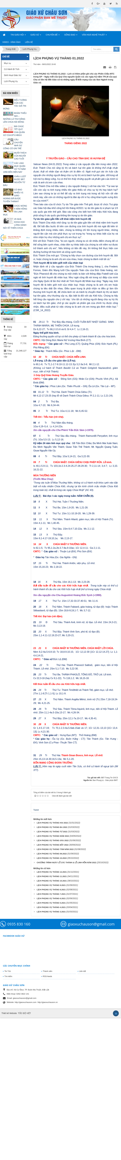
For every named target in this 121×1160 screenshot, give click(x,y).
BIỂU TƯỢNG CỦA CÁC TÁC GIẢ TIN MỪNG (15, 104)
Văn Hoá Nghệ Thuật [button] (94, 36)
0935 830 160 (18, 1066)
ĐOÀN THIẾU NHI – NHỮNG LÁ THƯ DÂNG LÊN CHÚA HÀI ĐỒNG (15, 117)
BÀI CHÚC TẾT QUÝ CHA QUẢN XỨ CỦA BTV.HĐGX (14, 130)
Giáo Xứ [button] (35, 36)
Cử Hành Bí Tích (11, 69)
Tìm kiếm (8, 1118)
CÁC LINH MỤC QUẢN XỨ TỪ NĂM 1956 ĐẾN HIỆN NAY (14, 167)
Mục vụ (7, 63)
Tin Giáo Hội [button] (18, 36)
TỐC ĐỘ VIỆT (24, 1155)
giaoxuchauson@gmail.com (91, 1066)
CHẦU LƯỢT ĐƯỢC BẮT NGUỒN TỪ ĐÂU (14, 180)
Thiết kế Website (9, 1155)
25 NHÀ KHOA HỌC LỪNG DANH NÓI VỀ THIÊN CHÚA (14, 223)
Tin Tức (7, 1113)
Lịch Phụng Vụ (11, 81)
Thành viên (47, 1113)
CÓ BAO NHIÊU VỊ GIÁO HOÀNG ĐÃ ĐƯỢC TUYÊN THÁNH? (13, 195)
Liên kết (82, 1113)
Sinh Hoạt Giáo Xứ (12, 75)
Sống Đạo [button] (70, 36)
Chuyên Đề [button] (53, 36)
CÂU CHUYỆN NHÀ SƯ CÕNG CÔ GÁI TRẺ (13, 144)
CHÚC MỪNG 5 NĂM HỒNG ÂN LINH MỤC (15, 210)
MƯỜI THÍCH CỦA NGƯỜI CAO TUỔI (20, 156)
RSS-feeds (47, 1118)
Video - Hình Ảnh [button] (11, 42)
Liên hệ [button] (29, 42)
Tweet (36, 952)
